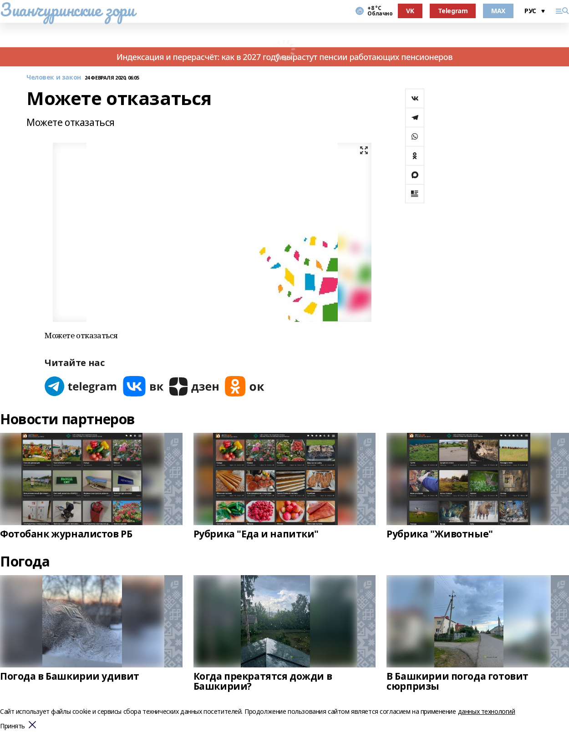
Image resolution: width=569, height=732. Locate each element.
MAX (498, 10)
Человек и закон (53, 77)
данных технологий (486, 711)
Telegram (453, 10)
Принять (12, 726)
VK (410, 10)
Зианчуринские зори (67, 9)
